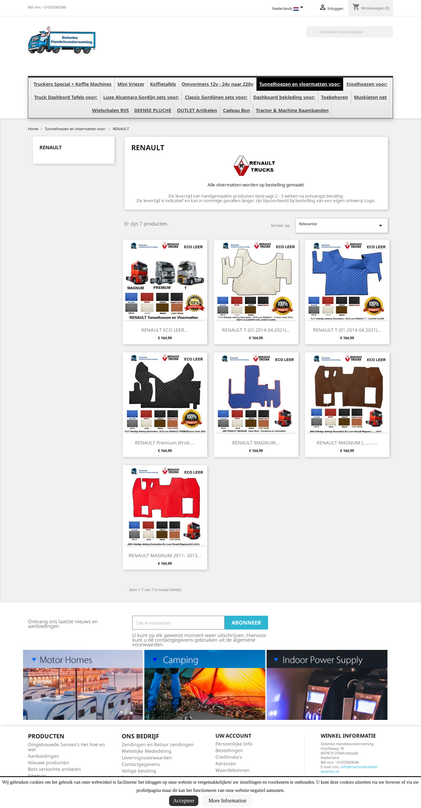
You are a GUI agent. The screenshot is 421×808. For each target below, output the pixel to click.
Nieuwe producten (48, 762)
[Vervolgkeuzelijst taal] (289, 9)
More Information (227, 800)
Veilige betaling (139, 771)
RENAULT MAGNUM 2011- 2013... (165, 555)
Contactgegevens (141, 764)
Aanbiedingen (43, 756)
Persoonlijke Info (233, 744)
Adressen (225, 763)
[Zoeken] (349, 31)
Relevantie (341, 225)
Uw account (233, 735)
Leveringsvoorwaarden (147, 757)
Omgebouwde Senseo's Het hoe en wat (66, 746)
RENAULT (50, 147)
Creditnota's (228, 757)
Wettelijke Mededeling (146, 751)
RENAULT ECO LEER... (164, 330)
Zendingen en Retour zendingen (158, 744)
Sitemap (37, 775)
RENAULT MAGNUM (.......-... (347, 443)
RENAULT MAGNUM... (256, 443)
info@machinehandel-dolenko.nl (349, 769)
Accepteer (183, 800)
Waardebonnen (232, 770)
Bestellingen (229, 750)
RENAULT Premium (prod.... (165, 443)
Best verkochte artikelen (54, 769)
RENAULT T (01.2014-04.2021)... (256, 330)
